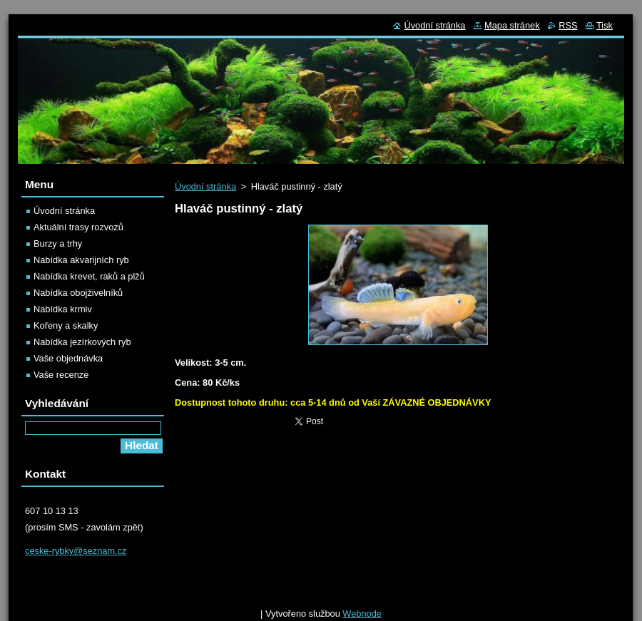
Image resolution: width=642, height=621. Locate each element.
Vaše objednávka (68, 358)
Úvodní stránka (205, 186)
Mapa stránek (512, 25)
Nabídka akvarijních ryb (81, 260)
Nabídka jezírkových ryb (82, 342)
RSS (568, 25)
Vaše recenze (61, 374)
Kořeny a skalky (66, 325)
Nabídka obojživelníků (78, 292)
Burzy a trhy (58, 243)
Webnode (362, 610)
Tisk (604, 25)
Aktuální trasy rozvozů (78, 227)
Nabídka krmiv (63, 309)
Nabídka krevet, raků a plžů (89, 276)
